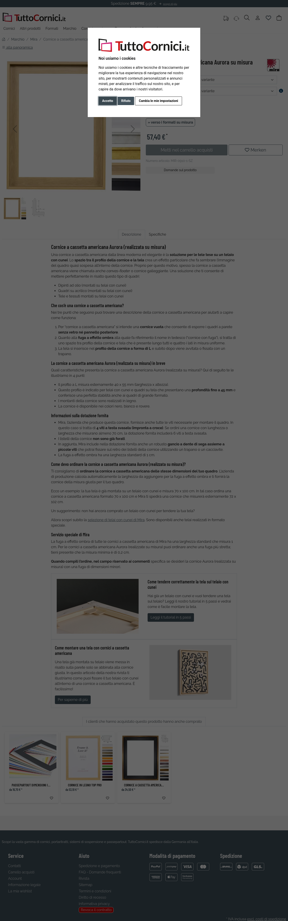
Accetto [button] (107, 101)
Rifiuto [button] (126, 101)
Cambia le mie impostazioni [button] (158, 101)
